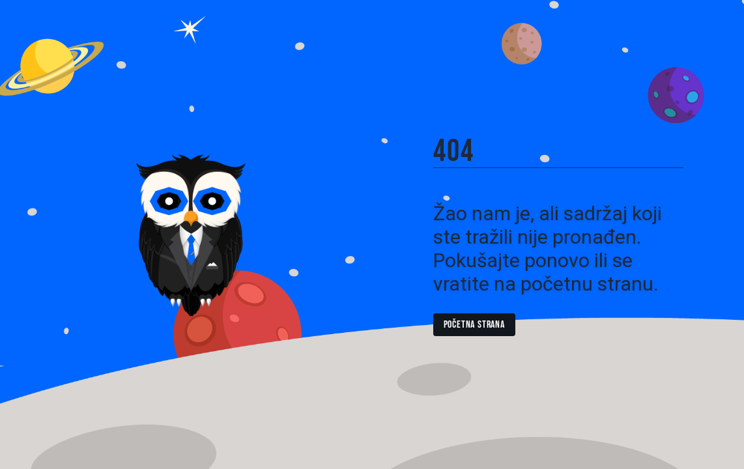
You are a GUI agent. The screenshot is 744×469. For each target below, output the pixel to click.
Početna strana (474, 325)
